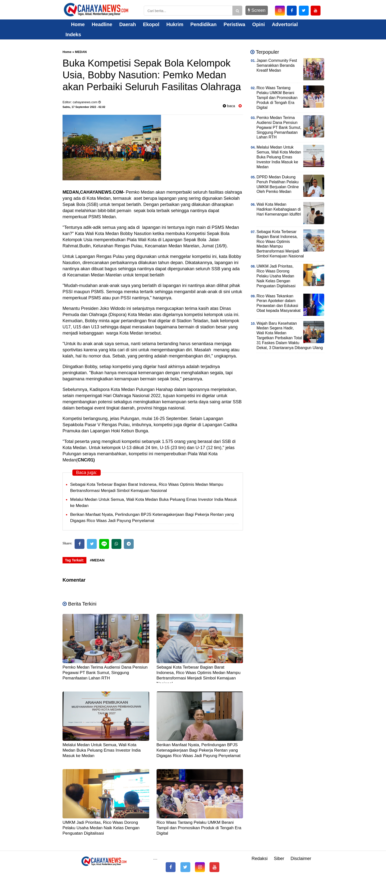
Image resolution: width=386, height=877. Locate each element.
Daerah (127, 24)
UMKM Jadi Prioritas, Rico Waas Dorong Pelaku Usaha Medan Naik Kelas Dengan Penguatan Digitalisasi (101, 828)
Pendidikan (203, 24)
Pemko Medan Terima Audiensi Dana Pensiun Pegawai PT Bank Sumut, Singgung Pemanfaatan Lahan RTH (105, 672)
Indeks (73, 34)
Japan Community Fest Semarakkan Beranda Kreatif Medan (277, 65)
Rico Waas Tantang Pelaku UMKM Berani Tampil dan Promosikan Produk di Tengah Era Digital (199, 828)
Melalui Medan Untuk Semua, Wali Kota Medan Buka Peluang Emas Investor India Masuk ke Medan (102, 750)
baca (229, 106)
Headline (102, 24)
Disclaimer (300, 858)
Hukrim (174, 24)
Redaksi (260, 858)
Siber (279, 858)
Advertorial (285, 24)
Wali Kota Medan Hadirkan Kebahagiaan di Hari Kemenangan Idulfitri (279, 209)
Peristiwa (234, 24)
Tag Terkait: (74, 560)
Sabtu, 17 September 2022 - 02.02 (84, 106)
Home (75, 24)
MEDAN (81, 52)
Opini (258, 24)
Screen (256, 10)
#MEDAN (97, 560)
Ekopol (151, 24)
